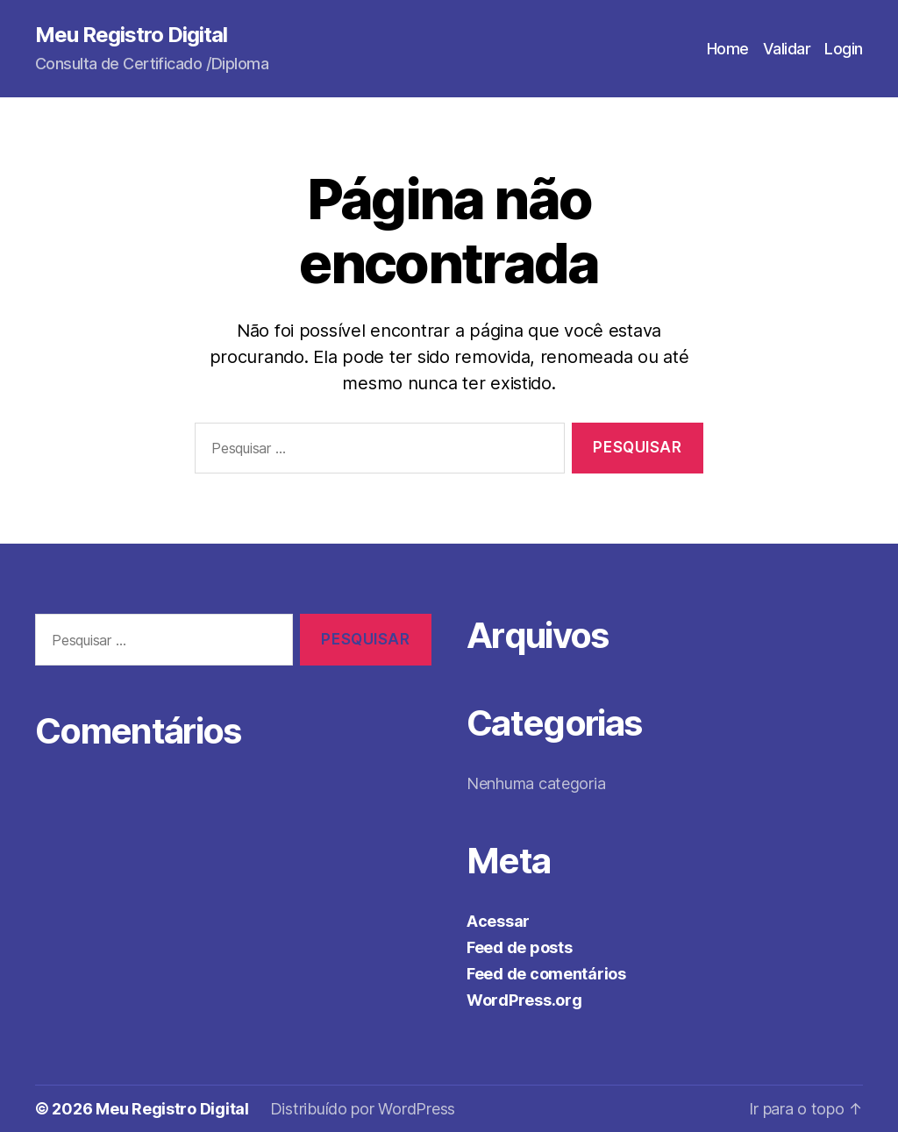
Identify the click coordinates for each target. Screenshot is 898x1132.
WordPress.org (524, 1000)
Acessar (498, 921)
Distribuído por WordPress (362, 1109)
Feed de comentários (546, 974)
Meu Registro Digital (131, 35)
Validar (787, 48)
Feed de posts (520, 947)
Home (728, 48)
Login (843, 48)
